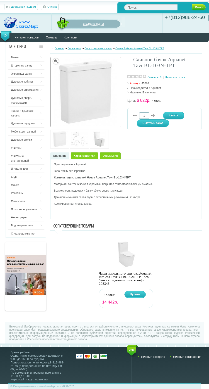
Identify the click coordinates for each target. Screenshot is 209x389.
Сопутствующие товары (98, 48)
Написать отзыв (175, 77)
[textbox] (150, 7)
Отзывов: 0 (155, 77)
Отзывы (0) (110, 155)
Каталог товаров (27, 37)
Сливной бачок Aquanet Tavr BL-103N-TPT (139, 48)
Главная (59, 48)
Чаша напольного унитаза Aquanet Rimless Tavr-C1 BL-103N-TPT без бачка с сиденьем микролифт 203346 (125, 278)
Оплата (52, 6)
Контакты (70, 37)
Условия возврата (153, 356)
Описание (59, 155)
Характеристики (84, 155)
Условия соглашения (187, 356)
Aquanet (156, 88)
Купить (135, 294)
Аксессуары (74, 48)
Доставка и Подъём (23, 6)
